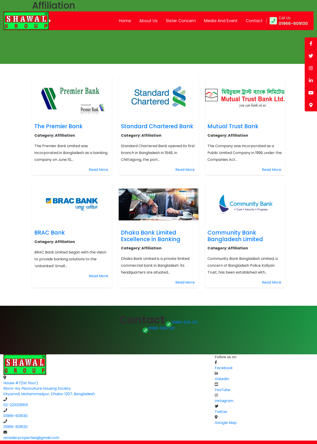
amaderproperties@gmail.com (31, 437)
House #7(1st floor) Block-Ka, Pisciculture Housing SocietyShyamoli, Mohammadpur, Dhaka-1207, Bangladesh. (49, 388)
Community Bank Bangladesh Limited (235, 236)
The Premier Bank (58, 126)
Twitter (221, 411)
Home (125, 21)
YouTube (222, 389)
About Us (148, 21)
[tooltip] (311, 43)
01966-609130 (15, 415)
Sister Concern (181, 21)
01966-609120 (15, 426)
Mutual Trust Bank (232, 126)
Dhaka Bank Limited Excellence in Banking (150, 236)
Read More (98, 169)
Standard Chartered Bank (157, 126)
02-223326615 (15, 404)
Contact (254, 21)
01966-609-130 (182, 322)
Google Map (226, 422)
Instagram (224, 400)
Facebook (224, 368)
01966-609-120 (158, 328)
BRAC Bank (49, 232)
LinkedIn (222, 378)
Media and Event (221, 21)
